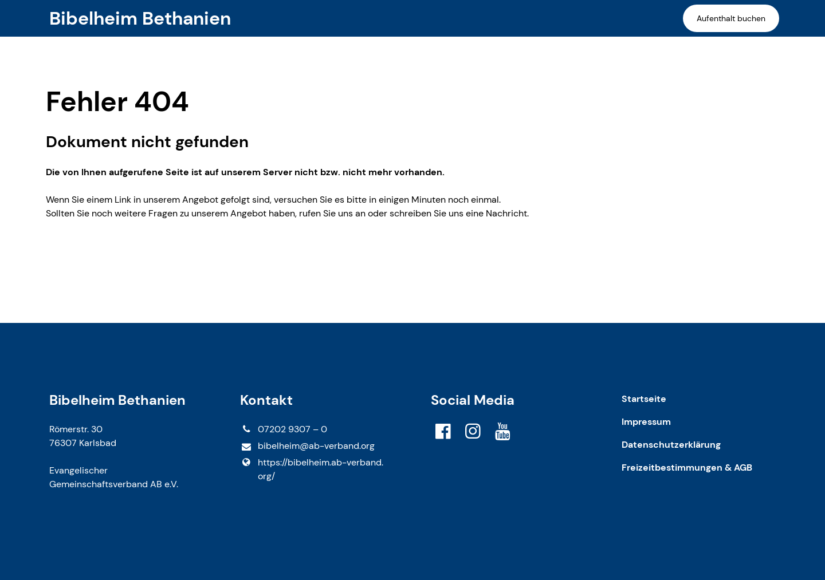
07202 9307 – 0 (283, 429)
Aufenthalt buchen (731, 18)
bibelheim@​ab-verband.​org (307, 446)
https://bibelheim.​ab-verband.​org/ (311, 469)
